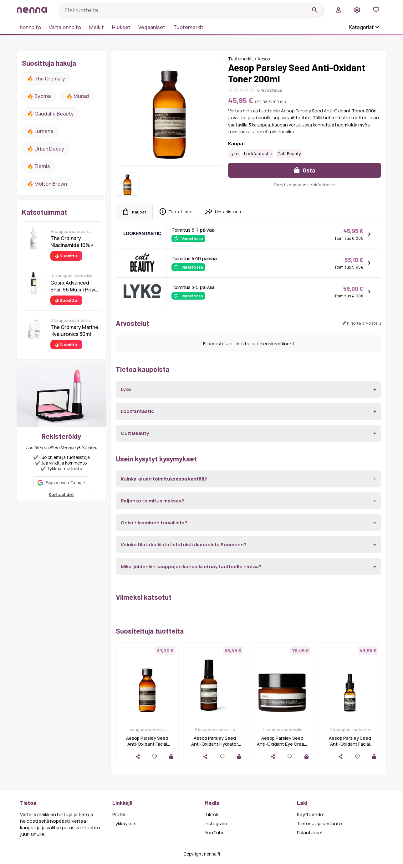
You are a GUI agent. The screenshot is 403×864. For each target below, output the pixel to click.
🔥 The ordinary (46, 78)
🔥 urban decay (45, 148)
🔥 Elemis (38, 166)
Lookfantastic (258, 154)
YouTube (215, 832)
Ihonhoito (29, 27)
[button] (61, 482)
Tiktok (211, 814)
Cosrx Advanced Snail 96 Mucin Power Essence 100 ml (75, 286)
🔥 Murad (77, 96)
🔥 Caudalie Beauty (50, 113)
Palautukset (310, 832)
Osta (304, 170)
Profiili (118, 814)
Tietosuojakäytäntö (319, 823)
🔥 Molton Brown (47, 183)
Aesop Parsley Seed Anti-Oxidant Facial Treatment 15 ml (350, 744)
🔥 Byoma (39, 96)
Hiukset (121, 27)
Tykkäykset (124, 823)
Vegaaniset (151, 27)
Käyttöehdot (61, 494)
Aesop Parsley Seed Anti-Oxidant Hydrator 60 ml (214, 744)
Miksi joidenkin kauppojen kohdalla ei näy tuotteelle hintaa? (191, 566)
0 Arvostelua (269, 90)
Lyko (234, 154)
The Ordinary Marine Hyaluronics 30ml (74, 330)
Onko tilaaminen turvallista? (154, 522)
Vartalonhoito (65, 27)
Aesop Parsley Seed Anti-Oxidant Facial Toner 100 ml (147, 744)
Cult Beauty (289, 154)
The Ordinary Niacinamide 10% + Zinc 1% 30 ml (72, 242)
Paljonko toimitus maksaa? (152, 500)
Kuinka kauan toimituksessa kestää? (164, 479)
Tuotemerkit (188, 27)
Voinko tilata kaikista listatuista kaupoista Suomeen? (184, 544)
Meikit (96, 27)
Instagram (216, 823)
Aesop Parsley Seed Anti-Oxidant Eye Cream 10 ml (282, 744)
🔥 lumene (40, 131)
